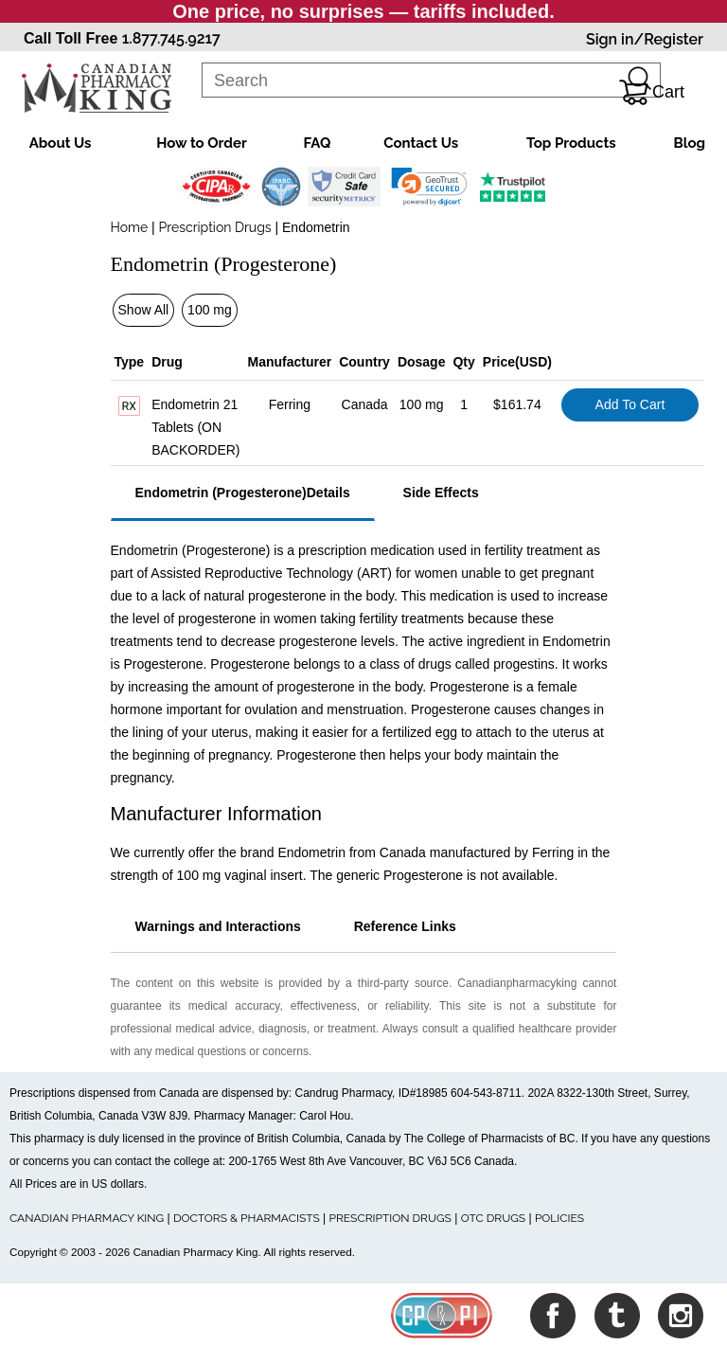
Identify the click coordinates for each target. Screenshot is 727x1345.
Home (130, 227)
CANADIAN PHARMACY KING (86, 1218)
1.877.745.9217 (171, 38)
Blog (689, 143)
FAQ (317, 143)
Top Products (571, 143)
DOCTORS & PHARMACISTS (246, 1218)
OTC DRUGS (493, 1218)
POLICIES (559, 1218)
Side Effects (441, 492)
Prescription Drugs (215, 227)
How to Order (201, 143)
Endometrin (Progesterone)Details (242, 492)
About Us (60, 143)
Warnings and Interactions (218, 926)
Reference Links (405, 926)
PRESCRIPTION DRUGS (390, 1218)
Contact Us (420, 143)
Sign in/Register (644, 39)
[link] (429, 186)
